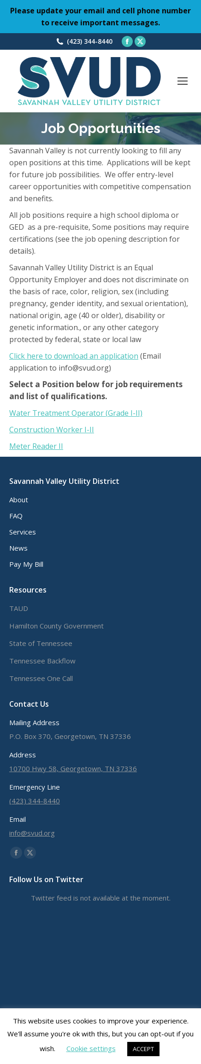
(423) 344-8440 (89, 41)
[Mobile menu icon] (182, 81)
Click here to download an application (73, 356)
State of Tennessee (40, 643)
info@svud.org (32, 832)
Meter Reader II (36, 446)
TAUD (18, 608)
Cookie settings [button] (91, 1048)
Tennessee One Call (41, 678)
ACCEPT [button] (143, 1049)
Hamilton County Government (56, 625)
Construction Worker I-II (51, 429)
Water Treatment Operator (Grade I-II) (75, 413)
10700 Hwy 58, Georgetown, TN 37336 (73, 768)
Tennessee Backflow (42, 660)
